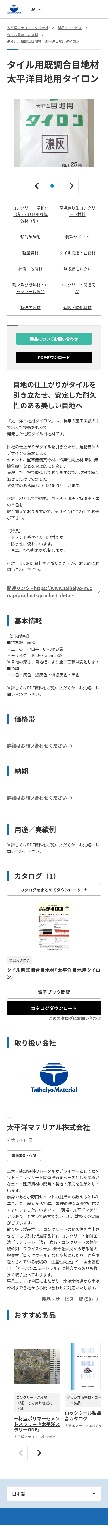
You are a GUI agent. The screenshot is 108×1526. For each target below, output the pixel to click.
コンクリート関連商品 (77, 288)
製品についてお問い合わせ (54, 339)
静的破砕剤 (30, 237)
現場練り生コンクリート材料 (77, 211)
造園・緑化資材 (77, 307)
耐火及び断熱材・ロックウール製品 (30, 288)
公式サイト (20, 1140)
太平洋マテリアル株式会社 (48, 1127)
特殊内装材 (30, 307)
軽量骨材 (30, 253)
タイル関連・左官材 (77, 253)
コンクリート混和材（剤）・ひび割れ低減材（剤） (30, 214)
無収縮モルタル (77, 269)
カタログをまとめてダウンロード (54, 890)
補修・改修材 (30, 269)
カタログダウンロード (54, 1008)
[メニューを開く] (99, 9)
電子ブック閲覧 (54, 991)
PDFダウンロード (54, 357)
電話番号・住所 (24, 1155)
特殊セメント (77, 237)
